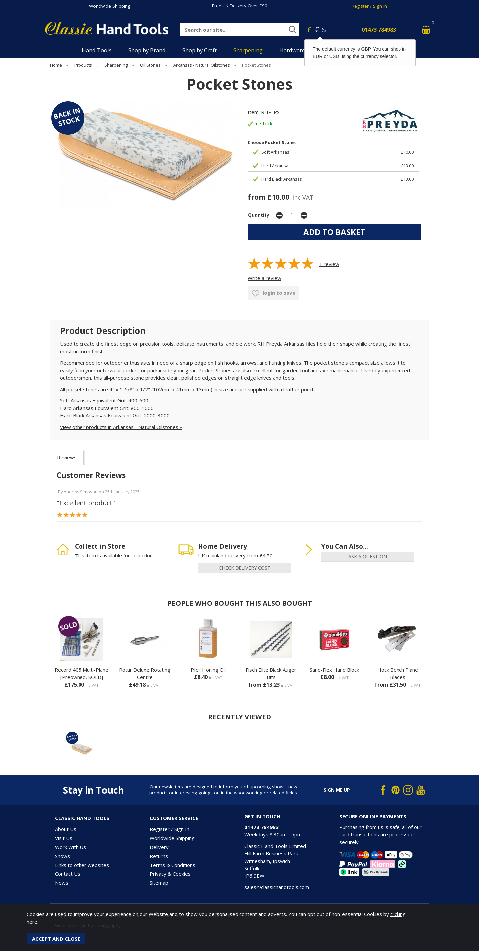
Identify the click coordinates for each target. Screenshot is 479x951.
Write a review (264, 278)
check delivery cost (245, 568)
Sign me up (337, 790)
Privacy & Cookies (170, 874)
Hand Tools (97, 50)
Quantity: (259, 215)
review (329, 264)
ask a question (367, 557)
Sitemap (159, 882)
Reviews (67, 457)
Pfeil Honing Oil (208, 669)
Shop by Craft (199, 50)
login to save (273, 293)
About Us (65, 829)
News (61, 882)
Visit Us (63, 838)
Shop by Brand (147, 50)
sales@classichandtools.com (276, 887)
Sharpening (248, 50)
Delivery (159, 847)
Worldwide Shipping (109, 6)
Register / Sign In (369, 6)
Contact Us (67, 874)
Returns (159, 856)
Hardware (292, 50)
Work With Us (70, 847)
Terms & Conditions (172, 865)
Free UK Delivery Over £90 (239, 6)
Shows (62, 856)
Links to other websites (82, 865)
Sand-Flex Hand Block (334, 669)
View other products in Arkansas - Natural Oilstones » (121, 427)
